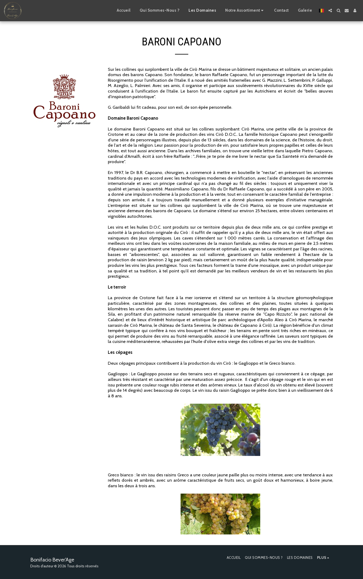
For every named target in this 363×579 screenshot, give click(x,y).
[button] (330, 10)
